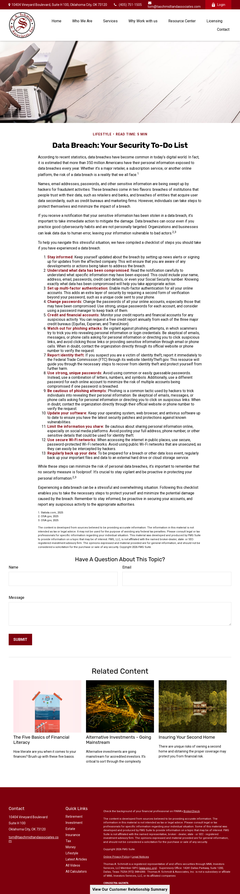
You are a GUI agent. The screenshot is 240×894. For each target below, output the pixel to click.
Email (126, 567)
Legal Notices (140, 856)
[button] (56, 21)
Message (16, 597)
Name (13, 567)
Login (218, 5)
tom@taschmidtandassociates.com (174, 4)
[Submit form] (20, 639)
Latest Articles (76, 859)
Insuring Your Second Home (187, 737)
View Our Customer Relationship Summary (129, 889)
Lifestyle (72, 853)
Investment (74, 823)
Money (71, 847)
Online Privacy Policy (116, 856)
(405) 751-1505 (127, 5)
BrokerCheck (192, 811)
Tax (68, 841)
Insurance (73, 835)
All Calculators (76, 871)
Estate (70, 829)
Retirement (74, 816)
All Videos (73, 865)
